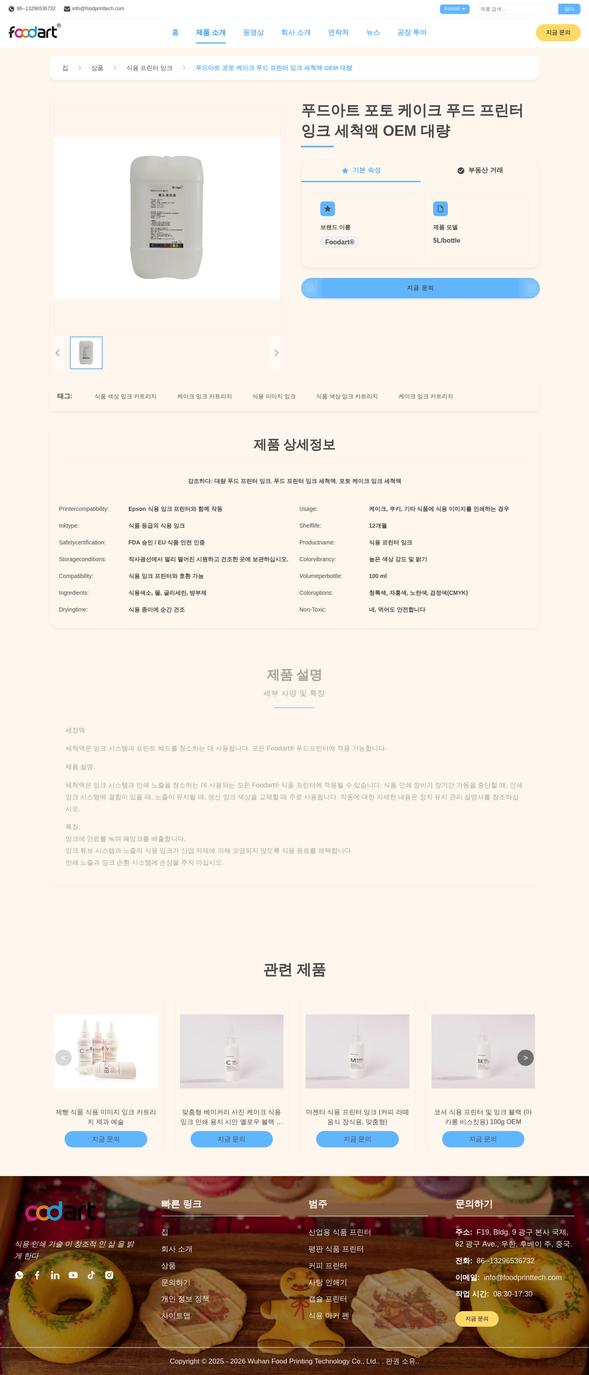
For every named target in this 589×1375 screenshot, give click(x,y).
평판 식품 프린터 (336, 1249)
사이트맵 (176, 1316)
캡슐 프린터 (327, 1299)
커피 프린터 (327, 1266)
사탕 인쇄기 (327, 1282)
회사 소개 (296, 32)
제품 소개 (211, 32)
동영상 (253, 32)
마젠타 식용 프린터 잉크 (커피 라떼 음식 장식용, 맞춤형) (357, 1117)
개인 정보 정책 (185, 1299)
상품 (168, 1266)
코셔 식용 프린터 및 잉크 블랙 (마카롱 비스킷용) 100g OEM (483, 1117)
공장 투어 (412, 32)
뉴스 (373, 32)
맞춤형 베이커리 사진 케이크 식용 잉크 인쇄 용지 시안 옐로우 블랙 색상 (231, 1118)
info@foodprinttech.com (98, 8)
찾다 (569, 9)
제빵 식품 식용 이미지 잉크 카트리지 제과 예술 (106, 1117)
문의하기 (176, 1282)
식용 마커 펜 (328, 1316)
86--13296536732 (36, 8)
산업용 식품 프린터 (339, 1232)
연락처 (338, 32)
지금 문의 (558, 32)
